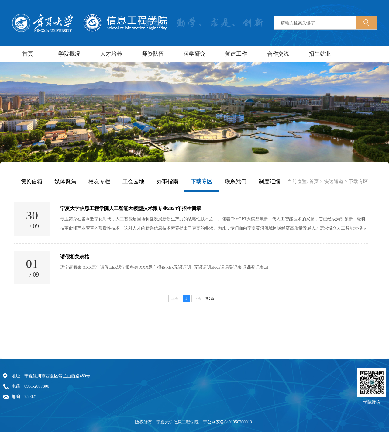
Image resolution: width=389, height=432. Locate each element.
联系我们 (235, 181)
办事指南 (167, 181)
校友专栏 (99, 181)
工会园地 (133, 181)
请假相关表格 (74, 256)
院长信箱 (31, 181)
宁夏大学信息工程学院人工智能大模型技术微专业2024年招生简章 (130, 208)
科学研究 (194, 54)
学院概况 (69, 54)
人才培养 (111, 54)
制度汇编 (270, 181)
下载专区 (201, 181)
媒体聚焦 (65, 181)
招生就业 (320, 54)
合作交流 (278, 54)
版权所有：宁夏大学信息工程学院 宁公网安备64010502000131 (194, 422)
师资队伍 (153, 54)
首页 (27, 54)
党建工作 (236, 54)
